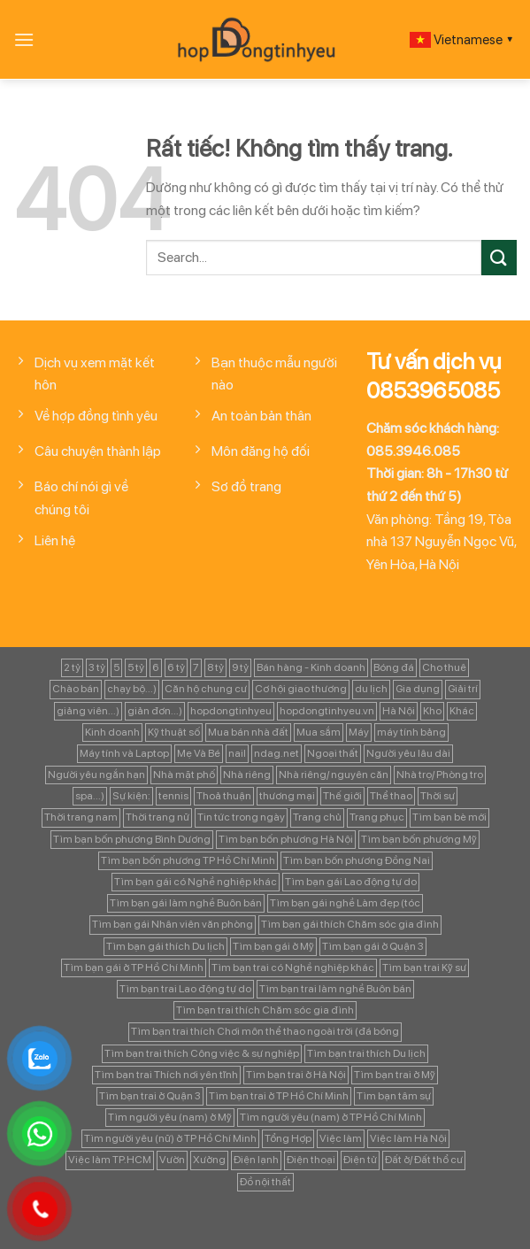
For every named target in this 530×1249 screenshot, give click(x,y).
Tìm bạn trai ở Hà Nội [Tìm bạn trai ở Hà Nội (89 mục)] (296, 1074)
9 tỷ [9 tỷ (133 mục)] (240, 667)
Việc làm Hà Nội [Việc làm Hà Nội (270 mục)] (408, 1138)
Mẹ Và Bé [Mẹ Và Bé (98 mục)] (198, 753)
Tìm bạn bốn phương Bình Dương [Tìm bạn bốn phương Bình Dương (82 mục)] (132, 839)
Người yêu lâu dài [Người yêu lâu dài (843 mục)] (408, 753)
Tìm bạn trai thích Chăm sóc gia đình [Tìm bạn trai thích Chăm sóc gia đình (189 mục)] (265, 1010)
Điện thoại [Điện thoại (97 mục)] (311, 1159)
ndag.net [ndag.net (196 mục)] (276, 753)
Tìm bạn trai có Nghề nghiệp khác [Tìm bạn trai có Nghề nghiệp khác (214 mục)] (292, 967)
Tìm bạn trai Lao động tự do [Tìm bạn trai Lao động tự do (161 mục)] (185, 989)
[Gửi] (499, 257)
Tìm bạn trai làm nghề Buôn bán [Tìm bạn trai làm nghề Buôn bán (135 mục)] (335, 989)
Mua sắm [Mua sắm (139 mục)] (318, 732)
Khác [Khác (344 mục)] (461, 711)
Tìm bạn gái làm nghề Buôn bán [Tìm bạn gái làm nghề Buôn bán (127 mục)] (186, 903)
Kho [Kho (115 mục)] (432, 711)
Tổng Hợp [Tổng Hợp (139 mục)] (288, 1138)
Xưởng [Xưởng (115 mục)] (209, 1159)
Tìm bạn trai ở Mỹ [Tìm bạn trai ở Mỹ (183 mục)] (394, 1074)
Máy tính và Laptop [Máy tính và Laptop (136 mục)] (124, 753)
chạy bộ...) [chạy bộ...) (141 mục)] (132, 688)
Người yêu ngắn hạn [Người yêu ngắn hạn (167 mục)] (96, 774)
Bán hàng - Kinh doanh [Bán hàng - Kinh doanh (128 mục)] (311, 667)
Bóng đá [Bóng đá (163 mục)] (393, 667)
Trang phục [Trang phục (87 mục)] (376, 817)
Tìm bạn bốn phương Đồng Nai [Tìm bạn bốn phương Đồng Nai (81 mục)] (356, 860)
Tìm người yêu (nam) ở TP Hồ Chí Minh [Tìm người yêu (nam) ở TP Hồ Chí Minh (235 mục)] (331, 1117)
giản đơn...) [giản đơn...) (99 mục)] (154, 711)
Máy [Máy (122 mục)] (359, 732)
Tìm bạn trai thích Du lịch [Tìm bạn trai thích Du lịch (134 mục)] (366, 1053)
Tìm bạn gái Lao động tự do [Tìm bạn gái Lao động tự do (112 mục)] (351, 881)
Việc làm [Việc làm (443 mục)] (340, 1138)
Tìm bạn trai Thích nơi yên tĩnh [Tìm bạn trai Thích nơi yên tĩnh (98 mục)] (166, 1074)
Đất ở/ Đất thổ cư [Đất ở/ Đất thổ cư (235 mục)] (424, 1159)
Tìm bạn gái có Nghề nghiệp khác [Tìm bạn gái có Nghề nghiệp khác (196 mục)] (195, 881)
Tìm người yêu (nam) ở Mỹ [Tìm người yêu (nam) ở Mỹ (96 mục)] (170, 1117)
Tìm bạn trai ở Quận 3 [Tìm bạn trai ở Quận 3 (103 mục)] (150, 1096)
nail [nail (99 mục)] (237, 753)
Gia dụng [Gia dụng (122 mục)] (418, 688)
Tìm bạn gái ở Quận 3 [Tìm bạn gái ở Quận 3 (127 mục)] (373, 946)
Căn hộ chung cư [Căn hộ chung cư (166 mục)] (206, 688)
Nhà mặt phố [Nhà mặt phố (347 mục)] (184, 774)
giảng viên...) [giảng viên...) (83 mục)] (88, 711)
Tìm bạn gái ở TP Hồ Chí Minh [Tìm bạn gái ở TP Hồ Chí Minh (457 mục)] (134, 967)
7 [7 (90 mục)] (196, 667)
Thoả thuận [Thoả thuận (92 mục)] (223, 796)
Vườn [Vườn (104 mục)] (172, 1159)
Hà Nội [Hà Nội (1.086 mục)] (398, 711)
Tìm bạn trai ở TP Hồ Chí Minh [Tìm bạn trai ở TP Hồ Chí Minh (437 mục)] (279, 1096)
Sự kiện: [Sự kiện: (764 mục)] (131, 796)
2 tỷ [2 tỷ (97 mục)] (72, 667)
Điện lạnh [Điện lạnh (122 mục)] (256, 1159)
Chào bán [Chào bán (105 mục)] (75, 688)
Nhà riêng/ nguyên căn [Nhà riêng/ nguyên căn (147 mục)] (333, 774)
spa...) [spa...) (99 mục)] (89, 796)
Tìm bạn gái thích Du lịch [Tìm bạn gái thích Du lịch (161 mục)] (165, 946)
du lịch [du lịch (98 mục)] (371, 688)
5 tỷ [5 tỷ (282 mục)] (135, 667)
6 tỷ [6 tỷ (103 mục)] (176, 667)
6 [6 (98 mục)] (155, 667)
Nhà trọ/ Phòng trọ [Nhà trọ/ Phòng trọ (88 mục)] (439, 774)
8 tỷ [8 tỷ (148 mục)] (215, 667)
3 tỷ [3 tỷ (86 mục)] (96, 667)
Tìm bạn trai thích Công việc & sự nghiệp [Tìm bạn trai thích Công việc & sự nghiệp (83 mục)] (201, 1053)
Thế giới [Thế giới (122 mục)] (342, 796)
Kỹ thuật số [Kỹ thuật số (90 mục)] (174, 732)
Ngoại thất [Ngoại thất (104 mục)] (332, 753)
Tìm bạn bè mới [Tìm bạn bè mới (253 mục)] (449, 817)
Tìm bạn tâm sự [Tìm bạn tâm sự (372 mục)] (394, 1096)
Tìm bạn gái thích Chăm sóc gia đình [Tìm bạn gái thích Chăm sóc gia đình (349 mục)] (350, 924)
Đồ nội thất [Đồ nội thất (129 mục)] (265, 1182)
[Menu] (24, 39)
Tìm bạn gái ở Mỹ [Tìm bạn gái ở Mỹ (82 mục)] (273, 946)
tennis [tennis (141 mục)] (173, 796)
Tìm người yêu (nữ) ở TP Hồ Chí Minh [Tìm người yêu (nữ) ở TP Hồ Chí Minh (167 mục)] (170, 1138)
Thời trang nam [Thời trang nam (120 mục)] (81, 817)
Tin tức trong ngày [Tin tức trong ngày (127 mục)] (241, 817)
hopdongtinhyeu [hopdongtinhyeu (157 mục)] (231, 711)
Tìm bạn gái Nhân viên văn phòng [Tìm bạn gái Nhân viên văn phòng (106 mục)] (172, 924)
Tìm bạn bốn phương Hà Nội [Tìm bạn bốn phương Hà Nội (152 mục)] (286, 839)
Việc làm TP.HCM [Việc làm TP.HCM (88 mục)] (109, 1159)
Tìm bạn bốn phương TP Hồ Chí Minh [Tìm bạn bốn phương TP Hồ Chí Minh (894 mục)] (188, 860)
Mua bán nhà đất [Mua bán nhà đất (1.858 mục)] (248, 732)
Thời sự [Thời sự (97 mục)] (437, 796)
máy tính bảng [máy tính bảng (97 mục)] (411, 732)
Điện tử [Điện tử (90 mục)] (360, 1159)
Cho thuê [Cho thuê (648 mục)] (444, 667)
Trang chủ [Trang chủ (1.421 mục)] (317, 817)
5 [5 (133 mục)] (116, 667)
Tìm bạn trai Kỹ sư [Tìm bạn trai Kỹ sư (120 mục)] (424, 967)
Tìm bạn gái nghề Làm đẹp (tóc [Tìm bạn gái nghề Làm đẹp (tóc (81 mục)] (345, 903)
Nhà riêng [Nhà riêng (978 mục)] (247, 774)
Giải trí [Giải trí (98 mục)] (463, 688)
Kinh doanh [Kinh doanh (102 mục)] (112, 732)
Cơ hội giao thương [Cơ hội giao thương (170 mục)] (301, 688)
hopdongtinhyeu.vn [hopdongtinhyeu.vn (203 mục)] (327, 711)
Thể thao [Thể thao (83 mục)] (391, 796)
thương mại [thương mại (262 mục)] (287, 796)
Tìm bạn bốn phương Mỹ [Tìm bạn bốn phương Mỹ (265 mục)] (419, 839)
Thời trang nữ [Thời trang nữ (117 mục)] (157, 817)
